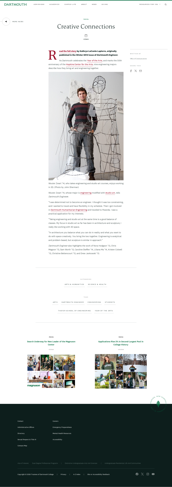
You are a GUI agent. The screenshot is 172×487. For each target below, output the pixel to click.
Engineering (94, 302)
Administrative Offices (26, 427)
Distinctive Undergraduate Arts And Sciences (81, 463)
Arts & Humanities (74, 284)
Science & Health (97, 284)
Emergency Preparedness (62, 427)
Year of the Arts (94, 60)
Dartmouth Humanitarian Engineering (69, 209)
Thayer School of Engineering (74, 311)
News (94, 4)
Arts (55, 302)
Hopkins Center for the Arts (79, 64)
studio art (110, 192)
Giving (105, 4)
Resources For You (150, 4)
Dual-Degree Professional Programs (45, 463)
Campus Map (22, 446)
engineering (85, 192)
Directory (21, 433)
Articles (86, 19)
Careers (55, 421)
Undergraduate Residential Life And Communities (123, 463)
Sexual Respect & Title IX (27, 439)
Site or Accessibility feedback (98, 474)
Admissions (39, 4)
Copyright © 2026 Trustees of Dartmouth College (36, 474)
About (84, 4)
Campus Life (70, 4)
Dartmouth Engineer (73, 302)
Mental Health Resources (62, 433)
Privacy (63, 474)
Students (110, 302)
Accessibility (57, 439)
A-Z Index (76, 474)
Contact (20, 421)
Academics (54, 4)
